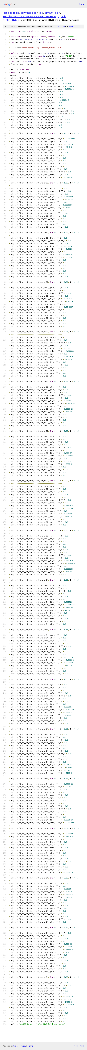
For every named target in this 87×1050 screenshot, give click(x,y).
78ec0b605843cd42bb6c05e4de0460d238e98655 (29, 16)
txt (76, 1046)
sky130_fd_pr (52, 12)
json (82, 1046)
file (56, 26)
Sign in (81, 4)
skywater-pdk (28, 12)
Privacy (23, 1046)
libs (41, 12)
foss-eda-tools (11, 12)
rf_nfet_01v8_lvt (12, 20)
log (63, 26)
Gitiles (15, 1046)
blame (70, 26)
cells (63, 16)
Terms (30, 1046)
